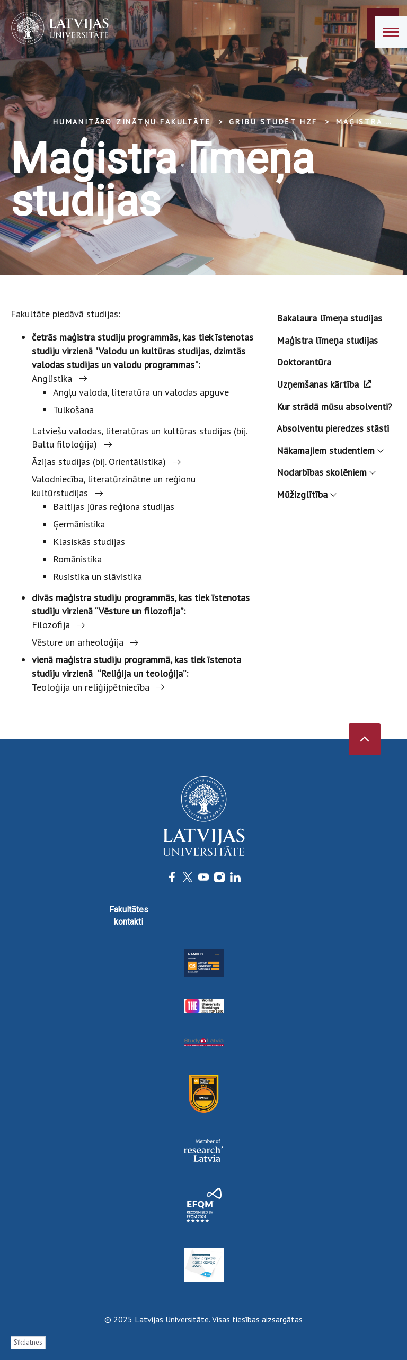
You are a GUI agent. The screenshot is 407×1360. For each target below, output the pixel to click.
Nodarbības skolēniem (326, 472)
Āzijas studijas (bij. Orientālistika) (99, 461)
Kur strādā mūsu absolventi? (334, 406)
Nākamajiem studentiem (330, 450)
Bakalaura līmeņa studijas (329, 318)
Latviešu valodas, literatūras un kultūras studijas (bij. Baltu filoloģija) (139, 438)
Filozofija (51, 625)
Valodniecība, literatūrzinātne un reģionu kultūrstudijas (114, 486)
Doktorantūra (304, 362)
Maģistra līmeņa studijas (327, 340)
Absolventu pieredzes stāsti (333, 428)
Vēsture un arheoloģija (77, 642)
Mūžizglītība (306, 494)
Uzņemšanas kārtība (324, 384)
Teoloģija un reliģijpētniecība (90, 687)
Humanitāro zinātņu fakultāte (131, 122)
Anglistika (52, 378)
